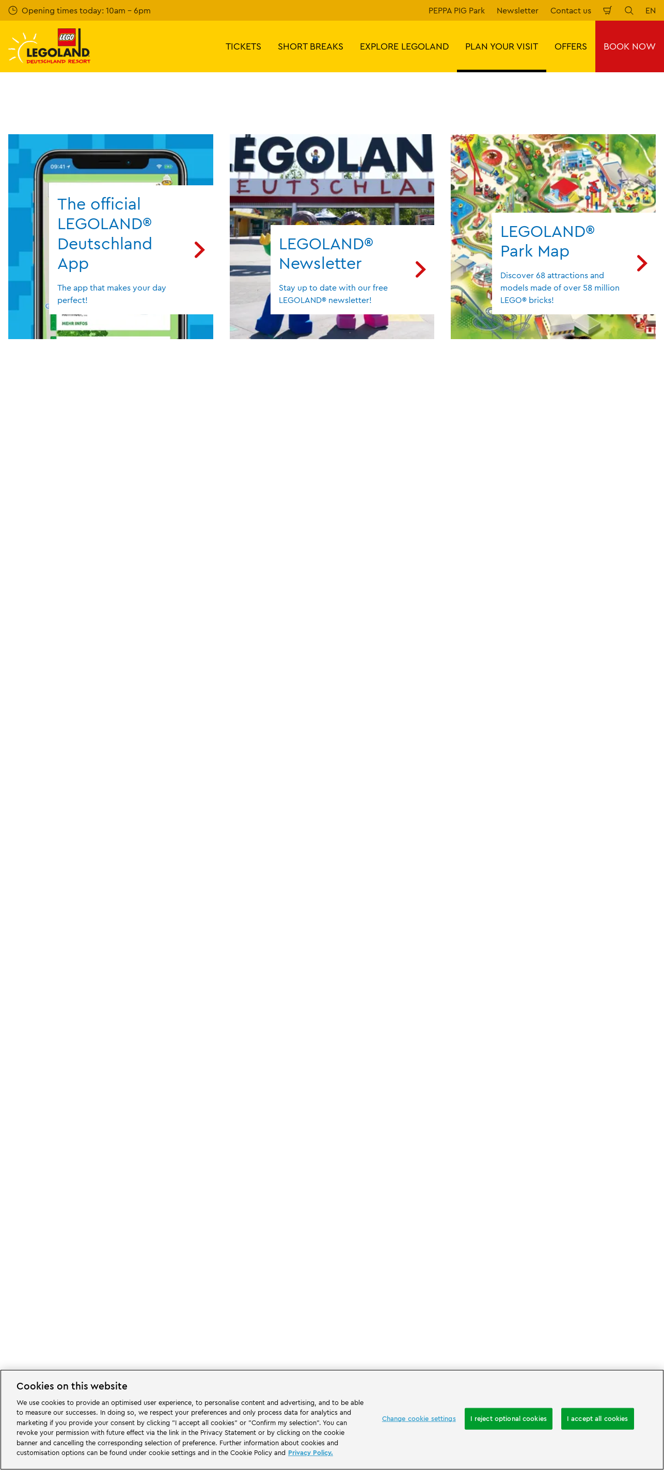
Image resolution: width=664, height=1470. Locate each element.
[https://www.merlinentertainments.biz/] (44, 1215)
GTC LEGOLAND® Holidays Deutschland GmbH (390, 1073)
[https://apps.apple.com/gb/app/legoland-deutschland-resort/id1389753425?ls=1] (621, 1199)
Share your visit (204, 1013)
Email (104, 694)
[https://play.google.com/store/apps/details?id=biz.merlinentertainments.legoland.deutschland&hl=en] (547, 1199)
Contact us (570, 10)
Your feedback (202, 994)
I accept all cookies (597, 1418)
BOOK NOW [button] (630, 46)
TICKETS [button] (243, 46)
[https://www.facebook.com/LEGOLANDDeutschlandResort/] (542, 1273)
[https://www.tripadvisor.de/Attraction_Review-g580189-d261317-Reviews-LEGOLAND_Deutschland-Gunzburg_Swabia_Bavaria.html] (619, 1273)
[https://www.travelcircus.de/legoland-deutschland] (176, 1215)
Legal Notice (364, 1131)
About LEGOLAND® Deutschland (69, 977)
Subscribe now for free (249, 748)
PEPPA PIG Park (457, 10)
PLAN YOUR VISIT (63, 923)
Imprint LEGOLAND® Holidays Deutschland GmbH (396, 1046)
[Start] (116, 1215)
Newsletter (518, 10)
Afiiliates (24, 1048)
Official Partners (38, 1013)
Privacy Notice (368, 1095)
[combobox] (330, 840)
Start (15, 923)
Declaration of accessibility (391, 1149)
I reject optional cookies (508, 1418)
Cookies (355, 1113)
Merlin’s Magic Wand (47, 1030)
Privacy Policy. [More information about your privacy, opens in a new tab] (310, 1452)
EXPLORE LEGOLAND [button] (404, 46)
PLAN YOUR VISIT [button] (501, 46)
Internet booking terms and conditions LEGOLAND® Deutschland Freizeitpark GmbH (413, 1014)
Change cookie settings (419, 1418)
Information (121, 923)
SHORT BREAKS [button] (310, 46)
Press (18, 994)
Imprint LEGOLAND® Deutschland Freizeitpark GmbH (403, 982)
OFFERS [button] (571, 46)
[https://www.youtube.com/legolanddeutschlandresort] (593, 1273)
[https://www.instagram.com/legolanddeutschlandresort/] (568, 1273)
